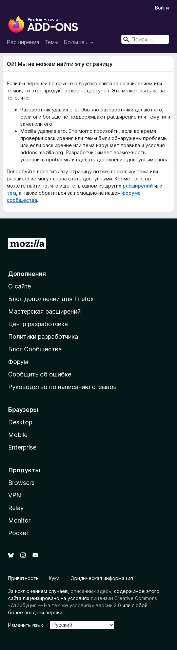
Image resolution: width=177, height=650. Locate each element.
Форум (18, 361)
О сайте (19, 286)
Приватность (23, 578)
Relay (16, 507)
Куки (54, 578)
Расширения (23, 42)
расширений (138, 186)
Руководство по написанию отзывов (62, 386)
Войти (162, 8)
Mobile (17, 434)
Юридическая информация (101, 578)
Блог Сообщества (35, 349)
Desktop (20, 422)
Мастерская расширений (44, 311)
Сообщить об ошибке (39, 374)
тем (11, 193)
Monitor (19, 520)
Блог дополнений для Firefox (51, 298)
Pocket (18, 533)
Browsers (21, 482)
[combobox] (145, 39)
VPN (14, 495)
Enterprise (22, 447)
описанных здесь (91, 591)
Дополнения (27, 273)
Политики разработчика (43, 336)
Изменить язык (25, 625)
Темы (51, 42)
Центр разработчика (38, 324)
